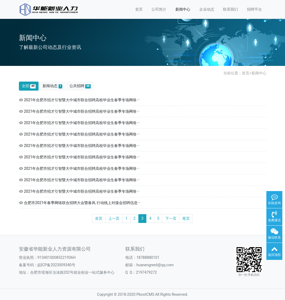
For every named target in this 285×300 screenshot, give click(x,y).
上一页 (113, 218)
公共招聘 (80, 86)
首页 (139, 9)
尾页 (186, 218)
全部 (29, 86)
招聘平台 (254, 9)
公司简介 (158, 9)
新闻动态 (52, 86)
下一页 (170, 218)
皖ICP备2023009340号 (56, 265)
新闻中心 (182, 9)
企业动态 (206, 9)
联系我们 (230, 9)
